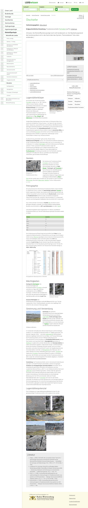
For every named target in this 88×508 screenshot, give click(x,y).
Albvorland (43, 25)
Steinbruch (29, 343)
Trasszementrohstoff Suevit (12, 73)
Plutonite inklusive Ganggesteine (11, 60)
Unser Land (8, 10)
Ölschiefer (9, 83)
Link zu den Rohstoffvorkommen (75, 87)
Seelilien (47, 180)
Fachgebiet (44, 7)
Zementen (42, 377)
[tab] (45, 79)
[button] (49, 9)
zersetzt (38, 132)
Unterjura (74, 29)
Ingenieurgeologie (11, 29)
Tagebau (46, 323)
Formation (62, 29)
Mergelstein (78, 101)
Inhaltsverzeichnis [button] (33, 80)
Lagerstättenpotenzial (35, 92)
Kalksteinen (29, 118)
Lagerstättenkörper (35, 83)
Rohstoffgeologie (11, 32)
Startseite (28, 15)
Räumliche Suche (62, 7)
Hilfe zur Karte (29, 75)
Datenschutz (72, 498)
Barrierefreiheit (73, 504)
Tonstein (58, 190)
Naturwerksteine (11, 66)
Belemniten (41, 180)
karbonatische (49, 334)
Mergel (39, 116)
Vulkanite (9, 56)
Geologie (8, 17)
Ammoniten (29, 180)
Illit (49, 202)
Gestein (32, 85)
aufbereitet (29, 370)
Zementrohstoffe (11, 69)
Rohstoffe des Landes (12, 35)
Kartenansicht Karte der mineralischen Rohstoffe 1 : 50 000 (75, 71)
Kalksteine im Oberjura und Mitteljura (12, 49)
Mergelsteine (46, 350)
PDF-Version (79, 18)
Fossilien (70, 104)
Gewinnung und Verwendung (37, 90)
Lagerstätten (46, 317)
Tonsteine (58, 351)
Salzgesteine (10, 89)
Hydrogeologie (10, 26)
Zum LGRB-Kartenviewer (57, 75)
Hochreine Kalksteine (12, 77)
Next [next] (83, 58)
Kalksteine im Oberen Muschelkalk (12, 53)
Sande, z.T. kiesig (11, 41)
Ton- (35, 116)
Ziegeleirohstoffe (11, 80)
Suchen (78, 9)
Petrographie (33, 86)
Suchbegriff (28, 7)
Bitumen (36, 237)
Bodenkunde (9, 14)
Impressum (72, 495)
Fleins (59, 176)
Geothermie (9, 20)
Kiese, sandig (10, 38)
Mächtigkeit (42, 144)
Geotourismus (9, 23)
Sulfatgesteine (10, 86)
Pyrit (27, 178)
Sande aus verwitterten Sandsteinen (12, 45)
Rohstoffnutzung (10, 102)
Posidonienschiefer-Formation (76, 107)
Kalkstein (77, 98)
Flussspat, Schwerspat (12, 92)
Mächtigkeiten (33, 88)
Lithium (8, 95)
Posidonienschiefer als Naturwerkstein (36, 358)
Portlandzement (30, 151)
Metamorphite (10, 63)
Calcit (59, 206)
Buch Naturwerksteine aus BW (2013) (13, 99)
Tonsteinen (58, 168)
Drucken (80, 16)
